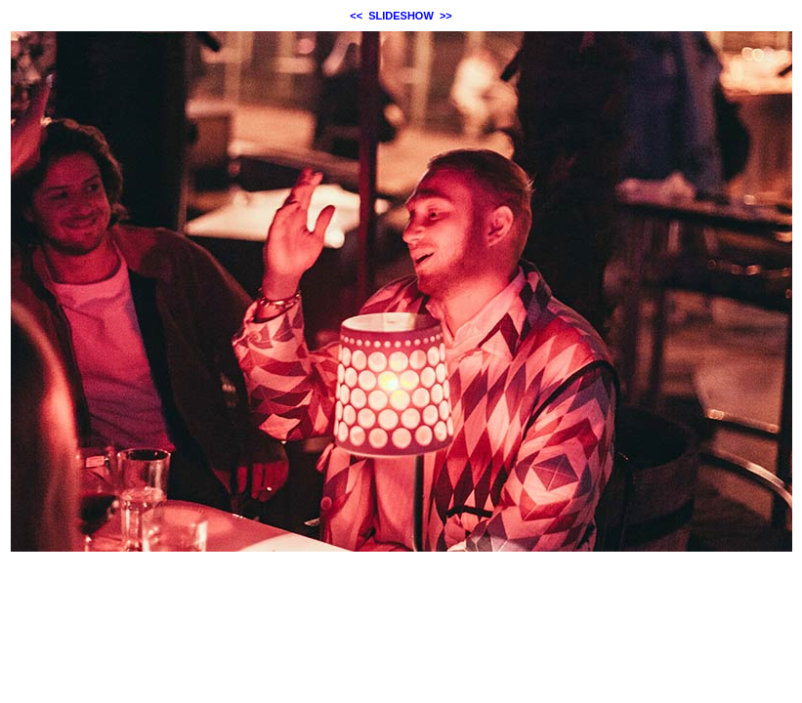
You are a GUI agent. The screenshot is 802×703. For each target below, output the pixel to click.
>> (446, 15)
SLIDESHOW (401, 15)
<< (356, 15)
